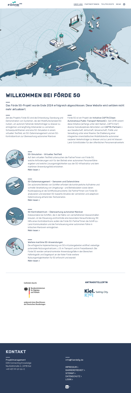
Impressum (71, 367)
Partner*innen (92, 4)
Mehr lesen (33, 170)
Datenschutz (73, 376)
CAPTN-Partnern (113, 127)
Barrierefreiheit (74, 370)
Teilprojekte (107, 4)
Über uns (78, 4)
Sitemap (70, 373)
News (118, 4)
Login (68, 379)
